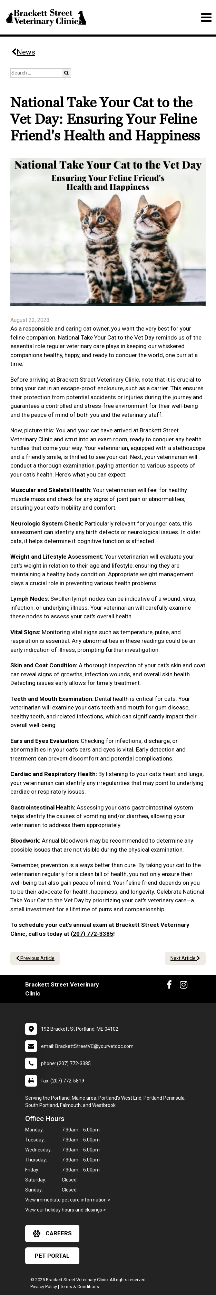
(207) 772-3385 (92, 933)
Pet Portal (52, 1255)
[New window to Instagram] (183, 986)
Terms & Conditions (79, 1286)
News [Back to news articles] (23, 52)
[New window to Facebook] (169, 986)
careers (52, 1233)
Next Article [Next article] (185, 958)
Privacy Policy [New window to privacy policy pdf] (43, 1286)
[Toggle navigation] (206, 17)
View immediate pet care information (66, 1200)
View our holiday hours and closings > (65, 1210)
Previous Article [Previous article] (35, 958)
